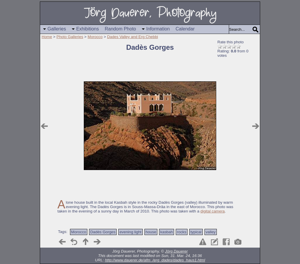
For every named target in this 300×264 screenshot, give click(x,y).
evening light (131, 232)
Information (158, 28)
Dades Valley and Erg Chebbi (132, 37)
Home (47, 37)
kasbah (166, 232)
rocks (181, 232)
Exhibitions (87, 28)
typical (196, 232)
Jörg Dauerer (176, 251)
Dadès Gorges (102, 232)
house (151, 232)
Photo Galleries (70, 37)
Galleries (56, 28)
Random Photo (120, 28)
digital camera (212, 211)
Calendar (185, 28)
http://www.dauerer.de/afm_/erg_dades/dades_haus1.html (155, 260)
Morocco (95, 37)
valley (211, 232)
